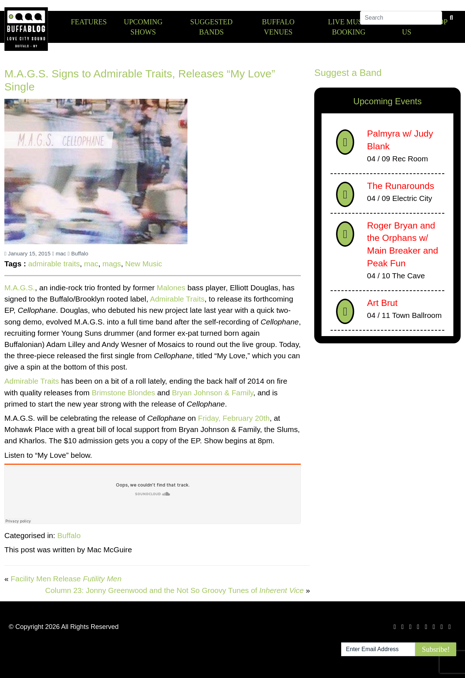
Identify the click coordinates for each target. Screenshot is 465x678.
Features (89, 22)
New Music (143, 263)
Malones (171, 287)
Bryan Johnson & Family (212, 392)
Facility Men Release (66, 578)
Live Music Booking (348, 27)
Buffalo (78, 253)
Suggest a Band (347, 72)
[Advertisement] (387, 406)
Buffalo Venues (278, 27)
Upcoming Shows (143, 27)
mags (111, 263)
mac (59, 253)
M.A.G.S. (19, 287)
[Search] (401, 21)
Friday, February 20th (234, 418)
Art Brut (382, 303)
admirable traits (54, 263)
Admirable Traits (177, 299)
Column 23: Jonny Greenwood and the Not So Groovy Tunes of (174, 590)
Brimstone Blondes (123, 392)
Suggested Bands (211, 27)
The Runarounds (400, 186)
